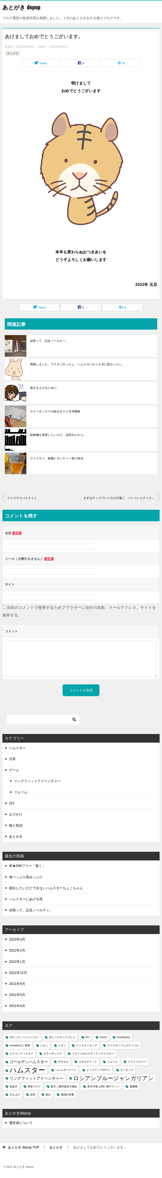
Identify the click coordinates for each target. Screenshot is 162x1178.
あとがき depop (21, 7)
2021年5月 (17, 995)
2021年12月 (18, 973)
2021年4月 (17, 1006)
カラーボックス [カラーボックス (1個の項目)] (52, 1053)
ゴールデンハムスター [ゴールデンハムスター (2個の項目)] (29, 1062)
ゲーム (14, 770)
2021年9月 (17, 984)
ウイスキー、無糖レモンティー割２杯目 (56, 458)
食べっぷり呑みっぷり (26, 877)
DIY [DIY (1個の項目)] (88, 1037)
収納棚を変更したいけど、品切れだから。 (58, 435)
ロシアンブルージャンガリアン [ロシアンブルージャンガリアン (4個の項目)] (113, 1078)
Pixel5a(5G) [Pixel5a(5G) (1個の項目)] (123, 1037)
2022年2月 (17, 950)
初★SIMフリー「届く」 (27, 866)
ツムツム (20, 792)
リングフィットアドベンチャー (37, 781)
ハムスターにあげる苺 (26, 899)
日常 (12, 759)
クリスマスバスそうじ (22, 498)
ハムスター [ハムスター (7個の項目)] (27, 1069)
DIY (12, 803)
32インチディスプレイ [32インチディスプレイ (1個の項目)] (62, 1037)
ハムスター (17, 748)
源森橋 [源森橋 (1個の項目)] (134, 1086)
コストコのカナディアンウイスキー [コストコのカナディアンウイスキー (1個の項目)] (93, 1053)
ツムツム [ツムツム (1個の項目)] (112, 1061)
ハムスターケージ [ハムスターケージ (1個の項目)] (65, 1069)
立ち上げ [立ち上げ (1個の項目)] (15, 1094)
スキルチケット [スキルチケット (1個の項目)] (88, 1061)
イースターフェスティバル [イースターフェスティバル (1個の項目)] (123, 1045)
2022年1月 (17, 962)
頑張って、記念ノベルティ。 (49, 341)
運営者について (21, 1123)
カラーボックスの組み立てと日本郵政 (55, 411)
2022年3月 (17, 939)
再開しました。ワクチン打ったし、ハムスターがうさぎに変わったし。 (77, 364)
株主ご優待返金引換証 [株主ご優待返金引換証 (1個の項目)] (64, 1086)
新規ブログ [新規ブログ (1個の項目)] (34, 1086)
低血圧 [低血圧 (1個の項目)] (13, 1086)
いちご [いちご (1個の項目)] (44, 1045)
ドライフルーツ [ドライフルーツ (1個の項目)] (137, 1061)
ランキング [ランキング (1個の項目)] (126, 1069)
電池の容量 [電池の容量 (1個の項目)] (67, 1094)
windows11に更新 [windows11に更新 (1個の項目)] (20, 1045)
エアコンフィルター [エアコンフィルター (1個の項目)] (21, 1053)
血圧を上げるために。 (45, 388)
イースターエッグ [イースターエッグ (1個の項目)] (86, 1045)
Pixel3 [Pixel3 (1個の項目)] (103, 1037)
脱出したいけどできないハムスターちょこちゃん (46, 888)
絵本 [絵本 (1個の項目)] (32, 1094)
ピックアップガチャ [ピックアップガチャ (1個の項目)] (98, 1069)
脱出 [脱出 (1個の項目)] (48, 1094)
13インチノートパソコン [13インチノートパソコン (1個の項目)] (24, 1037)
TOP (23, 1147)
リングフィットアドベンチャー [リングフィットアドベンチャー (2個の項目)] (36, 1078)
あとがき (12, 53)
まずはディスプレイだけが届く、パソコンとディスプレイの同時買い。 (121, 498)
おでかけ (16, 814)
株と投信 (16, 825)
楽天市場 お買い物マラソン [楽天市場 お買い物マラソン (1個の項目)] (103, 1086)
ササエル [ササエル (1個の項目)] (63, 1061)
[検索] (43, 719)
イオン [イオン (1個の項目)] (62, 1045)
